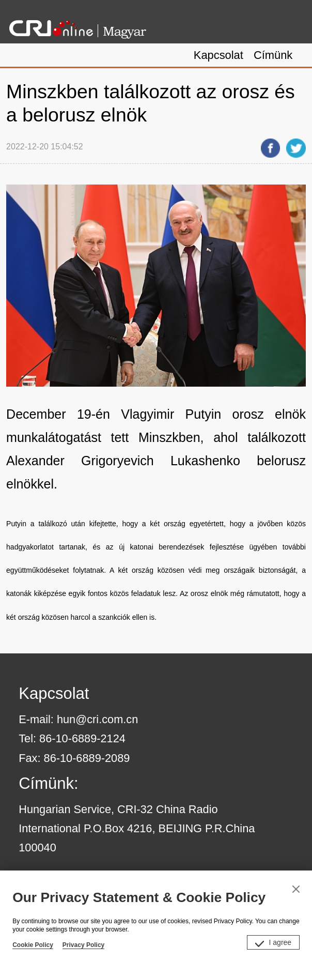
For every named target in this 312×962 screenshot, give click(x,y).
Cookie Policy (32, 945)
